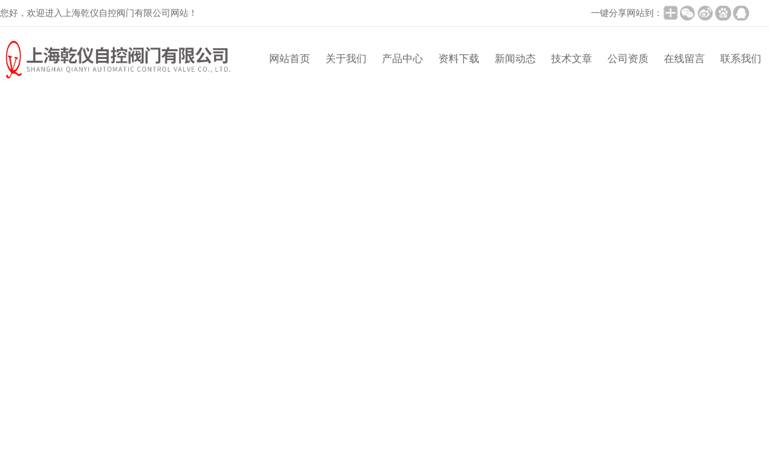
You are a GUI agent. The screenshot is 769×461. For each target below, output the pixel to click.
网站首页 (289, 58)
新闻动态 (515, 58)
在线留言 (684, 58)
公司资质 (628, 58)
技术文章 (571, 58)
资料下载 (458, 58)
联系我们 (740, 58)
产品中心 (402, 58)
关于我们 (346, 58)
